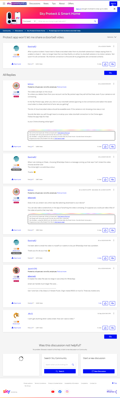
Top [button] (115, 383)
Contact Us (93, 383)
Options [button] (110, 37)
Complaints (84, 383)
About (62, 3)
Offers (71, 3)
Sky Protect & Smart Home (60, 14)
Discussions (34, 3)
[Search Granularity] (29, 21)
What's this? (16, 56)
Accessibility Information (72, 383)
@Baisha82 (32, 198)
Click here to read (59, 138)
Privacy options (28, 383)
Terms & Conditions (40, 383)
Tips (54, 3)
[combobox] (64, 21)
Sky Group (28, 386)
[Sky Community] (17, 3)
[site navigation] (4, 4)
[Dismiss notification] (114, 8)
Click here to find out (64, 133)
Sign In (113, 4)
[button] (113, 46)
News (46, 3)
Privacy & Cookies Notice (55, 383)
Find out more (61, 87)
